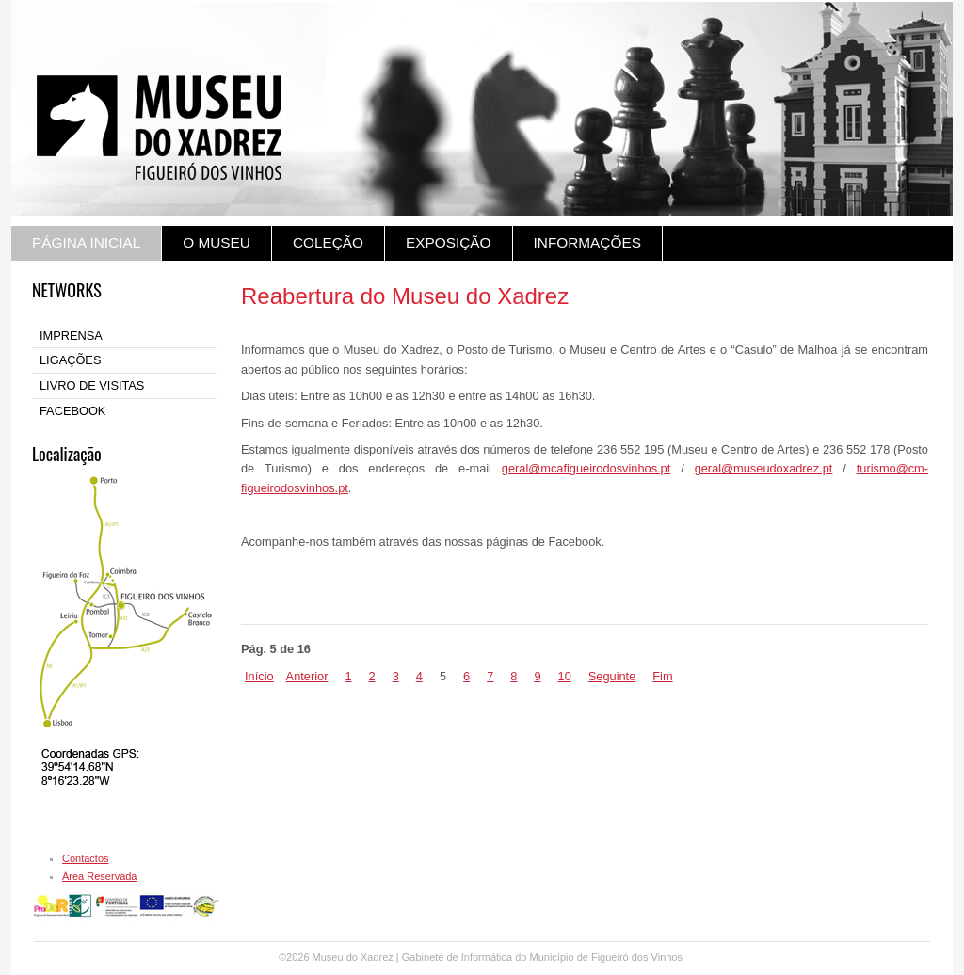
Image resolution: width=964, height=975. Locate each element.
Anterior (307, 676)
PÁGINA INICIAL (86, 242)
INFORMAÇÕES (587, 242)
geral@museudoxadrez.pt (764, 468)
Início (259, 676)
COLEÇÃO (328, 242)
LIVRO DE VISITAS (92, 385)
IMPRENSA (71, 335)
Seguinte (612, 676)
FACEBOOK (72, 411)
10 (564, 676)
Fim (662, 676)
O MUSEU (216, 242)
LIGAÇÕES (70, 360)
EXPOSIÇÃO (448, 242)
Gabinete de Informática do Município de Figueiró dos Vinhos (542, 957)
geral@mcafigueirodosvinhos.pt (586, 468)
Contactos (85, 858)
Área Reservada (99, 876)
